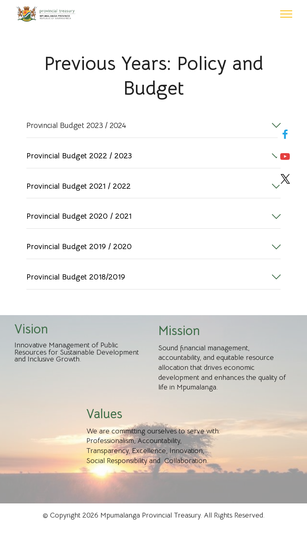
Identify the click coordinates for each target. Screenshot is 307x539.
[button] (153, 125)
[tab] (153, 126)
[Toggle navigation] (286, 14)
